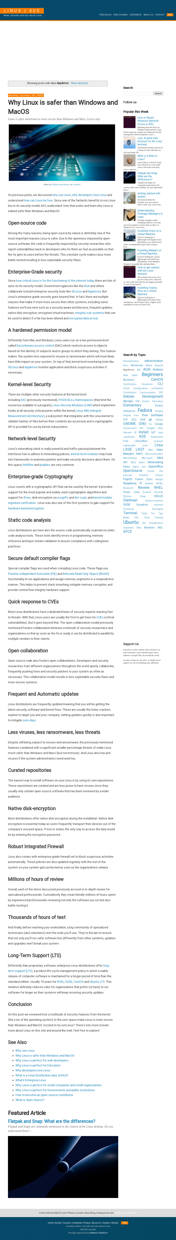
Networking (155, 462)
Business (128, 379)
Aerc (125, 365)
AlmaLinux (137, 365)
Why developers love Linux (32, 1070)
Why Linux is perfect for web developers (41, 1060)
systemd (158, 504)
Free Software (152, 415)
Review (143, 487)
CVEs (100, 617)
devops (128, 401)
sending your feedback (125, 1213)
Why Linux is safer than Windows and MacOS (44, 1055)
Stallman (130, 500)
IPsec (27, 497)
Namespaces (84, 400)
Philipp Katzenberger (61, 184)
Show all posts (79, 83)
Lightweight (129, 445)
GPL (141, 428)
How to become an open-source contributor (44, 1095)
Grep (160, 428)
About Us (148, 14)
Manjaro (128, 453)
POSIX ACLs (66, 400)
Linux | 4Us (22, 10)
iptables (45, 465)
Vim (144, 523)
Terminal (130, 513)
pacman (127, 475)
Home (51, 1223)
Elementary (132, 405)
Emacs (159, 405)
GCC (134, 419)
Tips (161, 513)
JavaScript (129, 436)
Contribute (135, 14)
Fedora (145, 410)
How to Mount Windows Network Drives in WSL (148, 121)
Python (139, 479)
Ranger (159, 479)
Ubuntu (131, 522)
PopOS (127, 479)
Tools (147, 517)
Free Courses (120, 14)
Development (152, 396)
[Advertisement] (88, 49)
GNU (142, 424)
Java (160, 432)
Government (130, 428)
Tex (153, 513)
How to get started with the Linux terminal (148, 270)
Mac (150, 449)
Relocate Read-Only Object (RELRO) (86, 573)
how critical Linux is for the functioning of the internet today (55, 280)
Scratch (147, 492)
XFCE (127, 531)
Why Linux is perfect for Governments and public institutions (55, 1090)
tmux (126, 517)
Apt (139, 369)
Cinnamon (147, 384)
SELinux (76, 291)
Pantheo (143, 475)
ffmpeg (159, 411)
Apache (159, 365)
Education (157, 401)
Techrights (157, 509)
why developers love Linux (89, 195)
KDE (142, 436)
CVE (161, 392)
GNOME (129, 424)
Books (58, 1223)
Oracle (150, 471)
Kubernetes (157, 436)
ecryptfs (63, 497)
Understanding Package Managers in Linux (150, 213)
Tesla (144, 513)
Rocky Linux (131, 492)
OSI (161, 471)
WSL (160, 527)
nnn (144, 466)
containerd (157, 388)
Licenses (158, 441)
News (126, 466)
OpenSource (132, 471)
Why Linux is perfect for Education (37, 1065)
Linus (145, 445)
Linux (159, 445)
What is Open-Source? (30, 1100)
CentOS (78, 981)
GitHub (159, 419)
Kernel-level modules (85, 454)
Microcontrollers (154, 454)
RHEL (60, 981)
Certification (129, 384)
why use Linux (61, 195)
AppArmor (94, 291)
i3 (135, 432)
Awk (125, 375)
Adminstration (153, 361)
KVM (125, 441)
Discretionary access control (35, 345)
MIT (125, 462)
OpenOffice (155, 466)
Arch (146, 369)
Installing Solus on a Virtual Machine (149, 232)
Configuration (140, 388)
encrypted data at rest (83, 318)
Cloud (126, 388)
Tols (136, 517)
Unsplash (76, 184)
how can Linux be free (38, 200)
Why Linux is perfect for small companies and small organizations (58, 1085)
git (150, 419)
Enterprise (129, 411)
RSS (170, 14)
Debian (128, 396)
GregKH (151, 428)
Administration (131, 361)
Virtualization (156, 523)
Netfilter (28, 465)
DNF (137, 401)
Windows (149, 527)
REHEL (159, 483)
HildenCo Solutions (98, 1233)
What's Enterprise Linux (30, 1080)
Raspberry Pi (132, 483)
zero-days (29, 720)
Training (159, 517)
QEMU (149, 479)
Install (144, 432)
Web (138, 527)
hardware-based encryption (26, 508)
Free (136, 415)
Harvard (127, 432)
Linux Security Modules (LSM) (72, 405)
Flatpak (127, 415)
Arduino (158, 369)
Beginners (152, 374)
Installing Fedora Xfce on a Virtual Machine (147, 291)
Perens (159, 475)
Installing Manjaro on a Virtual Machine (149, 252)
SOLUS (158, 496)
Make (160, 449)
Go (150, 424)
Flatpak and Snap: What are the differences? (51, 1121)
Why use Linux (25, 1050)
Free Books (105, 14)
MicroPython (130, 458)
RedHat (149, 483)
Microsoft (147, 458)
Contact (160, 14)
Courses (67, 1223)
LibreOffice (141, 441)
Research (128, 488)
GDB (142, 419)
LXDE (127, 449)
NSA (87, 286)
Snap (143, 496)
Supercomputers (154, 500)
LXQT (140, 449)
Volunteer (128, 527)
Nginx (136, 466)
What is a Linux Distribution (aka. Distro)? (41, 1075)
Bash (134, 375)
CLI (160, 384)
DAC (23, 400)
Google (159, 424)
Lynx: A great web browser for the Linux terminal (149, 141)
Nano (142, 462)
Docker (146, 401)
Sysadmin (142, 504)
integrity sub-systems (89, 313)
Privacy (87, 1223)
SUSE (68, 981)
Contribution (129, 392)
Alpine (149, 365)
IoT (153, 432)
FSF (125, 419)
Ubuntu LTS (97, 981)
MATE (139, 453)
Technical (128, 509)
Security (158, 492)
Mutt (133, 462)
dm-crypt (81, 497)
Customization (148, 392)
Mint (160, 458)
